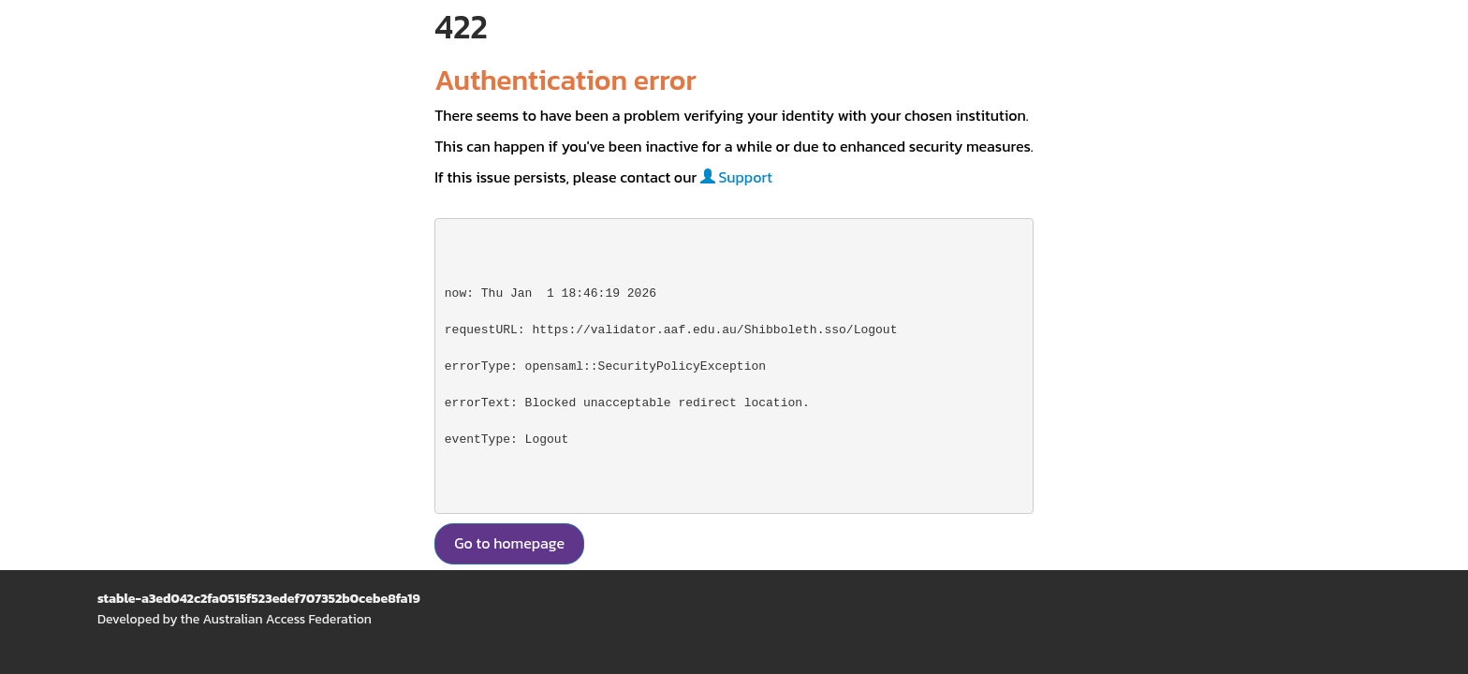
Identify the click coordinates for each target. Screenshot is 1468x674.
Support (736, 177)
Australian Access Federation (286, 619)
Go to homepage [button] (509, 543)
